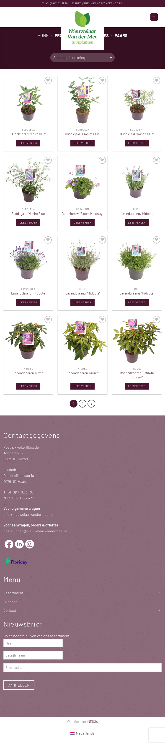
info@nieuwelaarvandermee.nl (99, 3)
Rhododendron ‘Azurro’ (83, 373)
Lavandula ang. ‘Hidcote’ (137, 213)
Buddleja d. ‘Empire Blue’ (28, 134)
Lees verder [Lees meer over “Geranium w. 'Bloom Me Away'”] (82, 222)
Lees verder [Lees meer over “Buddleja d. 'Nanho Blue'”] (136, 142)
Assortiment (13, 593)
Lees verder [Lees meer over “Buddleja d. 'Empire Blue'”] (28, 142)
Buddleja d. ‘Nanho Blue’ (137, 134)
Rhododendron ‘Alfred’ (28, 373)
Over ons (10, 601)
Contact (9, 610)
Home (43, 35)
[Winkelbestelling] (82, 57)
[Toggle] (159, 593)
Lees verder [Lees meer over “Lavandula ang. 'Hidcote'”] (136, 222)
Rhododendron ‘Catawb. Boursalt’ (137, 375)
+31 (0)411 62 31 (55, 3)
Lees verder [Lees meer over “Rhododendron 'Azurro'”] (82, 386)
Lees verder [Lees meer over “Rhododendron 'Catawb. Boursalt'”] (136, 386)
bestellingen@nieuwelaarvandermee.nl (35, 531)
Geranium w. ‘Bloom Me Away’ (82, 213)
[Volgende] (91, 404)
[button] (154, 17)
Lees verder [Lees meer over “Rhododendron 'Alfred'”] (28, 386)
